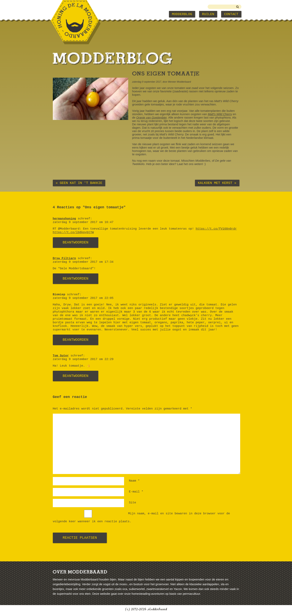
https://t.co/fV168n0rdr (216, 229)
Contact (231, 14)
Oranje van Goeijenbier (151, 117)
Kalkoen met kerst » (217, 183)
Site (132, 502)
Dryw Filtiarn (64, 258)
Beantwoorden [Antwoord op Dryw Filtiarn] (76, 279)
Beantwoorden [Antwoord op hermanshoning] (76, 242)
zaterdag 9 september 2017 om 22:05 (83, 298)
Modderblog (182, 14)
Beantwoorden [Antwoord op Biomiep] (76, 340)
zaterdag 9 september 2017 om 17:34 (83, 262)
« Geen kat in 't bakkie (79, 183)
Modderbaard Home (73, 14)
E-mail (136, 491)
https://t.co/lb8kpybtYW (73, 232)
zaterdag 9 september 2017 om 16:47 (83, 222)
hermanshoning (64, 218)
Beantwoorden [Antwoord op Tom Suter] (76, 376)
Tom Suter (61, 355)
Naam (134, 481)
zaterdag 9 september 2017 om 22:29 (83, 359)
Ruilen (208, 14)
